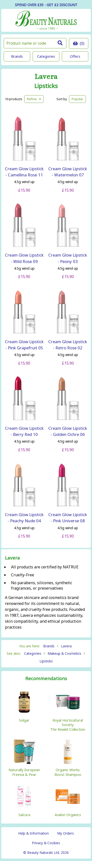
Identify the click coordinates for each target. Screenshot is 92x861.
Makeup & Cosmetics (64, 653)
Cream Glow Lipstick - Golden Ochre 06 (67, 431)
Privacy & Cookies (46, 843)
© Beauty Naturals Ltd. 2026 (46, 852)
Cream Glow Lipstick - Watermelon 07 (67, 172)
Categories (46, 56)
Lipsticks (46, 86)
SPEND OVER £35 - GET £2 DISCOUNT (46, 4)
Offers (75, 56)
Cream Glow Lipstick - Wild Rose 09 (24, 258)
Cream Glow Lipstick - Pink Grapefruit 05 (24, 345)
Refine (34, 99)
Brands (17, 56)
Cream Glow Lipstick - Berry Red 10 (24, 431)
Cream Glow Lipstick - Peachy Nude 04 (24, 518)
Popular (77, 99)
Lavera (46, 77)
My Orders (65, 833)
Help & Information (33, 833)
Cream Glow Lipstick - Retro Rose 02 (67, 345)
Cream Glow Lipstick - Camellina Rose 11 (24, 172)
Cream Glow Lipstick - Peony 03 (67, 258)
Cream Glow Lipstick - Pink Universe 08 (67, 518)
